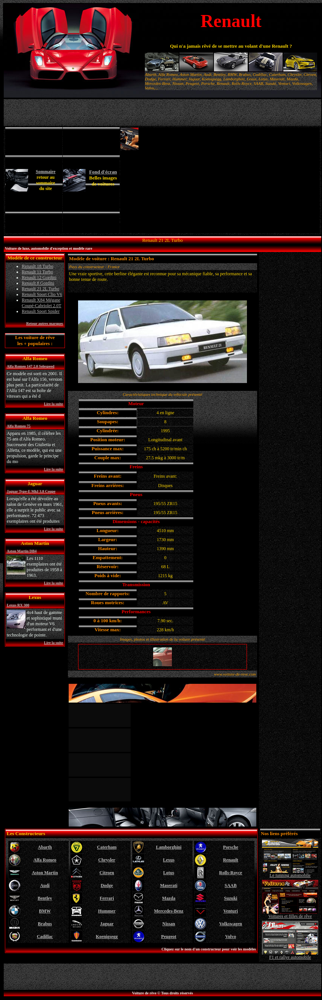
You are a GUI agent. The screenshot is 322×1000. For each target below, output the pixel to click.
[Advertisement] (229, 180)
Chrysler (106, 860)
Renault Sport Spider (41, 311)
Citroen (106, 872)
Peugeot (168, 936)
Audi (45, 885)
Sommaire (45, 171)
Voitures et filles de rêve (290, 914)
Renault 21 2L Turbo (40, 288)
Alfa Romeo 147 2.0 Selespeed (30, 366)
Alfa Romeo (44, 860)
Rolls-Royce (230, 872)
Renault (230, 860)
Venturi (230, 911)
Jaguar (107, 923)
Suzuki (230, 898)
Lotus (168, 872)
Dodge (107, 885)
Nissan (168, 923)
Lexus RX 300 (18, 605)
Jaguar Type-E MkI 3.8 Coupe (31, 491)
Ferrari (107, 898)
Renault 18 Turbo (37, 266)
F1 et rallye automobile (290, 955)
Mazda (168, 898)
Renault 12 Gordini (39, 277)
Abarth (45, 847)
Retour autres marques (44, 323)
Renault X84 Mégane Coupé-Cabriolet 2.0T (41, 302)
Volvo (230, 936)
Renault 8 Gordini (38, 283)
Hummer (107, 911)
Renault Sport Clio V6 (42, 294)
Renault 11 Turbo (37, 272)
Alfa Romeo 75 (18, 426)
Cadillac (45, 936)
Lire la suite (53, 404)
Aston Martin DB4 (21, 551)
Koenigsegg (107, 936)
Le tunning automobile (290, 873)
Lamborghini (168, 847)
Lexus (169, 860)
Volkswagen (230, 923)
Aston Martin (45, 872)
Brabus (45, 923)
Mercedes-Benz (168, 911)
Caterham (107, 847)
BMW (45, 911)
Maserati (169, 885)
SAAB (230, 885)
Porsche (230, 847)
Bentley (45, 898)
